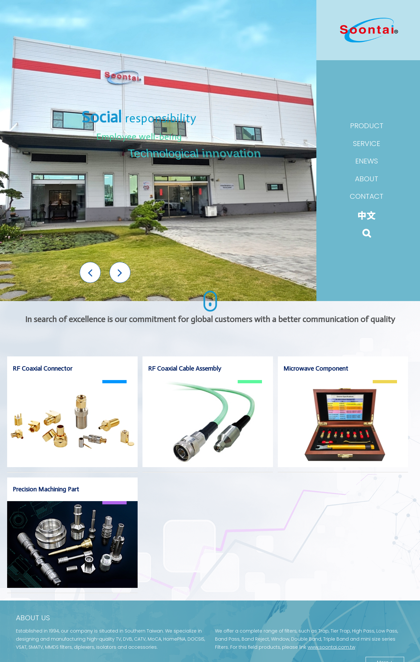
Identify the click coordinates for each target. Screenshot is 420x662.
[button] (90, 272)
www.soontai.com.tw (331, 647)
